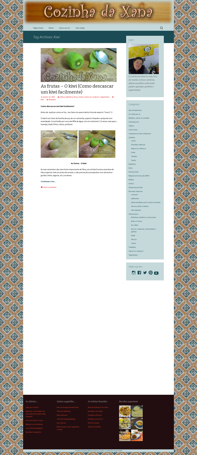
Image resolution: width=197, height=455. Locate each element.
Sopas (133, 160)
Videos (51, 28)
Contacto (95, 450)
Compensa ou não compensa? (140, 133)
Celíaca (62, 97)
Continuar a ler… (48, 181)
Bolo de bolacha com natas (98, 407)
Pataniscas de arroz (95, 419)
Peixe (133, 152)
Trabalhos (132, 247)
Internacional (133, 172)
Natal (133, 235)
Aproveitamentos (135, 110)
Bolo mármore (62, 415)
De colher (134, 225)
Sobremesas (133, 214)
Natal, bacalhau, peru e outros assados (145, 202)
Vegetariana (104, 97)
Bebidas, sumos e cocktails (139, 118)
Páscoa (134, 239)
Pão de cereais (93, 423)
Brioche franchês (94, 427)
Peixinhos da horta (95, 415)
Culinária (132, 137)
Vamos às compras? (92, 97)
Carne (133, 141)
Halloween (135, 198)
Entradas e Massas (138, 144)
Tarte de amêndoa (63, 411)
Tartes (133, 243)
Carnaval (134, 194)
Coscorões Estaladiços (34, 428)
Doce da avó (61, 423)
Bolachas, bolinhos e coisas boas (143, 217)
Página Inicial (38, 28)
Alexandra (52, 99)
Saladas (134, 156)
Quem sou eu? (64, 28)
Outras (81, 97)
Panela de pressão (136, 187)
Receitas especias (136, 191)
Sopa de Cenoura (32, 407)
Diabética (69, 97)
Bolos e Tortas (136, 221)
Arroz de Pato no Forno (34, 420)
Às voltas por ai (134, 114)
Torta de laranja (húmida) (66, 419)
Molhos (131, 179)
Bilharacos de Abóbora (34, 424)
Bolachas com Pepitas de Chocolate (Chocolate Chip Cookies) (35, 414)
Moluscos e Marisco (138, 148)
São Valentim (136, 210)
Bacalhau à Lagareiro (33, 432)
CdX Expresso (134, 122)
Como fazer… (134, 130)
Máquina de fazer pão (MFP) (139, 176)
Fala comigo (80, 28)
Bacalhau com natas (95, 411)
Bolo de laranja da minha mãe (68, 407)
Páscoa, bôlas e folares (140, 206)
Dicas (76, 97)
